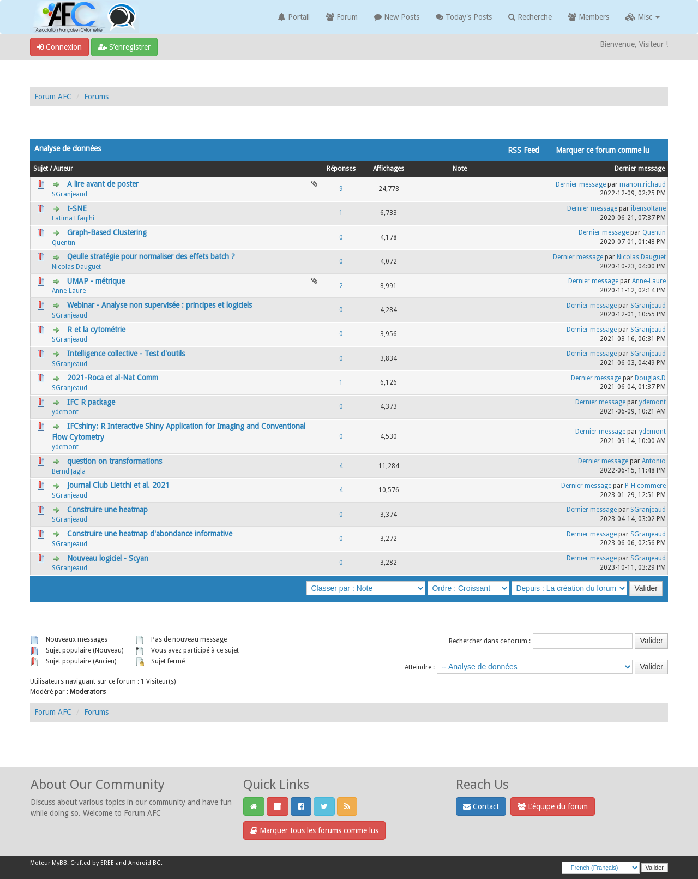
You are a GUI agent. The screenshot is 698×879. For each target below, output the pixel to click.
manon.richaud (642, 184)
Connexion (59, 47)
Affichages (388, 168)
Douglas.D (650, 378)
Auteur (63, 168)
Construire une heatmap (107, 509)
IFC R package (91, 402)
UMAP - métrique (96, 281)
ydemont (65, 412)
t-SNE (77, 208)
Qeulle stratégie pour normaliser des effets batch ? (151, 256)
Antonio (654, 461)
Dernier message (640, 168)
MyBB (59, 862)
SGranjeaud (69, 194)
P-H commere (645, 485)
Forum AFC (52, 96)
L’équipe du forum (553, 806)
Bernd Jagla (69, 471)
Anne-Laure (69, 291)
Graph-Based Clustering (107, 232)
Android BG (144, 862)
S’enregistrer (124, 47)
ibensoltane (648, 208)
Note (460, 168)
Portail (294, 17)
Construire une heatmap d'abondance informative (149, 533)
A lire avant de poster (103, 184)
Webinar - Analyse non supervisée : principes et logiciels (159, 305)
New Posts (396, 17)
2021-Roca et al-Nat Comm (112, 377)
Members (588, 17)
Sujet (40, 168)
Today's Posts (464, 17)
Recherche (530, 17)
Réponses (341, 168)
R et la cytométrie (96, 329)
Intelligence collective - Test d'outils (126, 353)
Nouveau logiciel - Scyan (107, 558)
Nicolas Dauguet (76, 267)
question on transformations (114, 461)
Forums (96, 96)
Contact (481, 806)
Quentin (63, 243)
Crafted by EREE (92, 862)
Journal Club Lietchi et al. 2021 (118, 485)
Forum (342, 17)
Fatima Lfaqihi (73, 218)
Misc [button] (642, 17)
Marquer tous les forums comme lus (314, 830)
